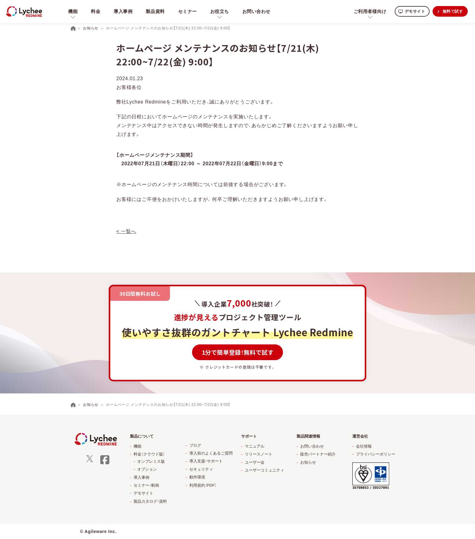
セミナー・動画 (146, 485)
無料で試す (452, 11)
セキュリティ (201, 469)
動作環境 (197, 477)
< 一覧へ (126, 231)
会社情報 (364, 446)
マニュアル (254, 446)
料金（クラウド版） (149, 454)
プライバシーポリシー (375, 454)
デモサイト (412, 11)
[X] (89, 460)
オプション (147, 469)
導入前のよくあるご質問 (211, 453)
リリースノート (258, 454)
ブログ (195, 445)
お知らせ (308, 462)
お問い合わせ (258, 11)
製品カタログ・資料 (150, 501)
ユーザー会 (254, 462)
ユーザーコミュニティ (264, 470)
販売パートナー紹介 (318, 454)
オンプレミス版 (151, 461)
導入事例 (123, 11)
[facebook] (104, 463)
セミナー (188, 11)
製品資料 (155, 11)
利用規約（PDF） (203, 485)
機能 (137, 446)
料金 (96, 11)
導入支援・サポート (206, 461)
